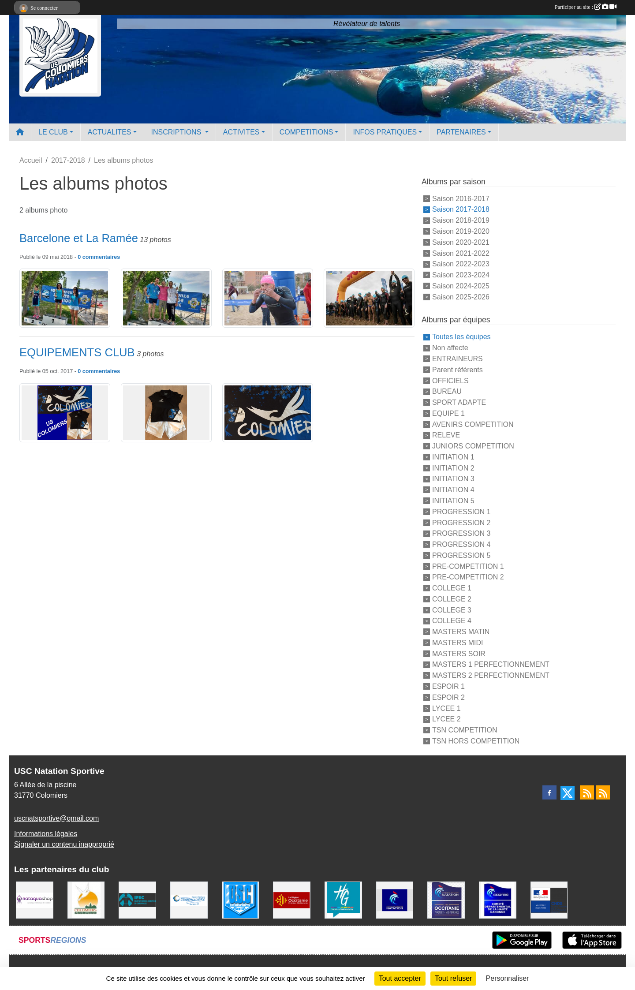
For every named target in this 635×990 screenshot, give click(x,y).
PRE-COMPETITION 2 (468, 577)
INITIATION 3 (453, 478)
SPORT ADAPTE (459, 402)
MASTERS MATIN (460, 631)
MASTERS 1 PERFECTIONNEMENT (490, 664)
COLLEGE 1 (451, 588)
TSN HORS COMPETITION (475, 741)
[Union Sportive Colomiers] (240, 899)
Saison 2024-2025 (460, 286)
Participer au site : (585, 7)
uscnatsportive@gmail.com (56, 818)
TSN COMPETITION (464, 730)
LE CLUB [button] (53, 132)
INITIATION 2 (453, 467)
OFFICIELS (450, 380)
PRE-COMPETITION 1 (468, 566)
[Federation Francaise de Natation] (395, 899)
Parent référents (457, 370)
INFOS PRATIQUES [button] (385, 132)
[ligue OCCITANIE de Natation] (446, 899)
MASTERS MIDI (457, 642)
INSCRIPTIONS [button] (177, 132)
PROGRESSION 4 (461, 544)
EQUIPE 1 (448, 413)
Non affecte (450, 347)
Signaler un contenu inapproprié (64, 844)
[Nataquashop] (34, 899)
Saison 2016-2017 (460, 198)
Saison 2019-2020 (460, 231)
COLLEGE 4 (451, 620)
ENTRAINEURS (457, 358)
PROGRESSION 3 (461, 533)
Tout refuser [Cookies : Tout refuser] (453, 978)
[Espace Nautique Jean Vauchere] (189, 899)
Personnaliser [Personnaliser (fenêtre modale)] (507, 978)
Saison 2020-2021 (460, 242)
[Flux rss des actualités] (587, 792)
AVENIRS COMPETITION (473, 424)
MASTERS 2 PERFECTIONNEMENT (490, 675)
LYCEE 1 (446, 708)
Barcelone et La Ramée (78, 238)
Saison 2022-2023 (460, 264)
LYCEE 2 (446, 719)
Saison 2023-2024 (460, 275)
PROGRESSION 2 (461, 522)
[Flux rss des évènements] (603, 792)
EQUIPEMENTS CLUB (77, 352)
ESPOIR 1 (448, 686)
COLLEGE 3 (451, 609)
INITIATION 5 (453, 500)
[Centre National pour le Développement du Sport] (549, 899)
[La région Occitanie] (291, 899)
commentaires (101, 257)
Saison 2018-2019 (460, 220)
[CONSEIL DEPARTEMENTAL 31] (343, 899)
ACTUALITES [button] (109, 132)
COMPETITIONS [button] (306, 132)
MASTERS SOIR (459, 653)
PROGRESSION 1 (461, 512)
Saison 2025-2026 (460, 296)
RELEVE (446, 435)
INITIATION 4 (453, 489)
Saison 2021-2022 (460, 253)
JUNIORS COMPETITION (473, 446)
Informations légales (45, 833)
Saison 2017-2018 (460, 209)
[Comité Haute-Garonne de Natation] (497, 899)
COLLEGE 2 (451, 599)
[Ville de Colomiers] (86, 899)
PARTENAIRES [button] (461, 132)
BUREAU (447, 391)
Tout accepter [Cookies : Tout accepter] (400, 978)
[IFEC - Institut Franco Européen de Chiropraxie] (137, 899)
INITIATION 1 (453, 457)
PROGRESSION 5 (461, 555)
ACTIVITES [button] (241, 132)
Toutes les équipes (461, 336)
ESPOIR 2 (448, 697)
